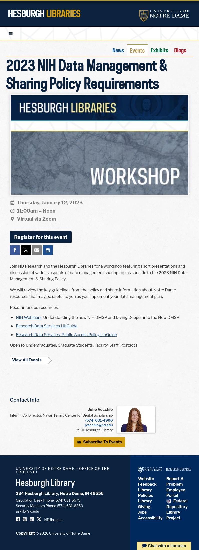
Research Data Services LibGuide (47, 326)
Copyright (25, 533)
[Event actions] (48, 250)
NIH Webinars (29, 317)
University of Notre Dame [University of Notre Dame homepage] (45, 468)
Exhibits (159, 50)
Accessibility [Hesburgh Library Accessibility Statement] (150, 518)
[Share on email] (37, 250)
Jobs (142, 512)
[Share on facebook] (15, 250)
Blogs (180, 50)
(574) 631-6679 (68, 500)
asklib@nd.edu (27, 511)
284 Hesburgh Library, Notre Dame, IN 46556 (60, 493)
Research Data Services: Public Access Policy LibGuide (66, 334)
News (118, 50)
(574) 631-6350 (70, 506)
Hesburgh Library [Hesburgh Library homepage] (45, 482)
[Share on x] (26, 250)
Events (137, 50)
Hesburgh (44, 13)
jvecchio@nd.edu (99, 425)
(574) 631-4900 (99, 420)
